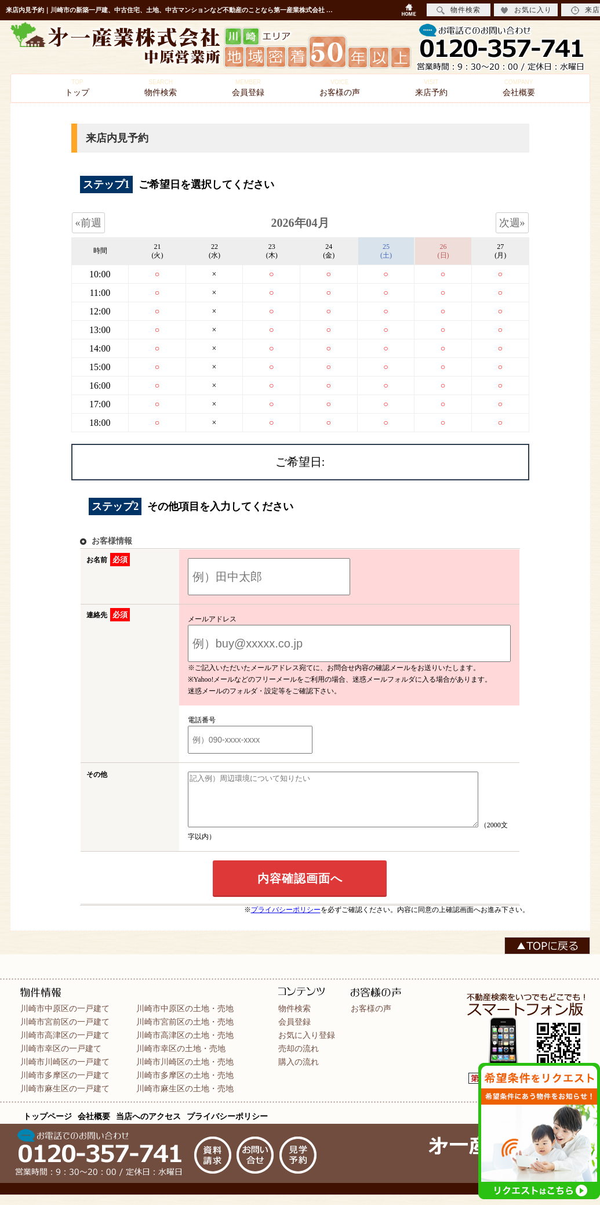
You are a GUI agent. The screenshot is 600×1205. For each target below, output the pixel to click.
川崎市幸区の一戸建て (60, 1058)
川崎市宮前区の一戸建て (65, 1032)
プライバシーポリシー (286, 920)
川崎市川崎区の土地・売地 (185, 1072)
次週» (512, 223)
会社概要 (519, 88)
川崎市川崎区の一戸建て (65, 1072)
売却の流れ (298, 1058)
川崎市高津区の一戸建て (65, 1045)
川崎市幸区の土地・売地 (181, 1058)
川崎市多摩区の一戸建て (65, 1085)
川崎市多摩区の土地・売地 (185, 1085)
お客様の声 (339, 88)
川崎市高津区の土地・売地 (185, 1045)
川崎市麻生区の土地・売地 (185, 1098)
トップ (77, 88)
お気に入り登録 (306, 1045)
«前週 (88, 223)
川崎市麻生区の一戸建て (65, 1098)
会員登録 (248, 88)
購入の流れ (298, 1072)
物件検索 (160, 88)
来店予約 (431, 88)
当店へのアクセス (148, 1126)
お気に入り (526, 10)
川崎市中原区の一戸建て (65, 1018)
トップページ (47, 1126)
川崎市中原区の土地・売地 (185, 1018)
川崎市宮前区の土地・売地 (185, 1032)
